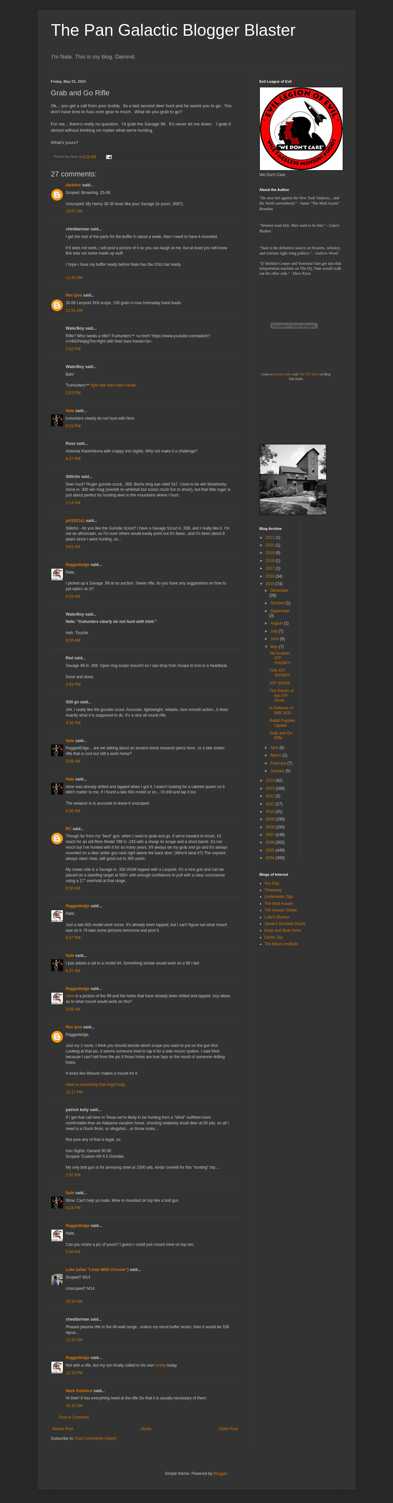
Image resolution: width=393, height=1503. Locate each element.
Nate (70, 410)
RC (69, 828)
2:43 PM (73, 684)
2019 (270, 552)
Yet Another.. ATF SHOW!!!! (280, 658)
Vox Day (272, 883)
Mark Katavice (79, 1390)
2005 (270, 850)
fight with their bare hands (113, 385)
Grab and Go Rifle (280, 735)
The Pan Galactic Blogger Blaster (173, 30)
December (279, 590)
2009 (270, 819)
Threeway (273, 890)
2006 (270, 842)
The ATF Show (309, 374)
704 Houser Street (281, 910)
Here (70, 996)
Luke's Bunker (277, 917)
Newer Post (63, 1429)
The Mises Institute (281, 944)
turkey (160, 1365)
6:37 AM (73, 970)
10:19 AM (74, 1301)
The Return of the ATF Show (281, 695)
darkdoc (73, 185)
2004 (270, 858)
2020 (270, 545)
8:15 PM (73, 426)
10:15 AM (74, 1405)
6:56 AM (73, 888)
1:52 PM (73, 1175)
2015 (270, 584)
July (274, 631)
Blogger (220, 1473)
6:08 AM (73, 811)
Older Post (228, 1429)
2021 (270, 537)
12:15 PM (74, 1373)
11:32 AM (74, 1340)
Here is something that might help (95, 1084)
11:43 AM (74, 277)
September (280, 611)
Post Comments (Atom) (96, 1438)
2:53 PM (73, 393)
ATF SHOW (279, 683)
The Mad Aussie (279, 903)
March (276, 755)
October (277, 603)
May (274, 646)
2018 (270, 560)
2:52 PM (73, 349)
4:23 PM (73, 1207)
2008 (270, 827)
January (277, 771)
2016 (270, 576)
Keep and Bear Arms (283, 930)
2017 (270, 568)
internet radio (283, 374)
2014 (270, 780)
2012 (270, 796)
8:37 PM (73, 458)
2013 (270, 788)
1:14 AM (73, 502)
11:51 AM (74, 310)
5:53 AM (73, 596)
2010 (270, 811)
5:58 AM (73, 761)
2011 (270, 804)
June (275, 638)
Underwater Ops (279, 896)
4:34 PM (73, 723)
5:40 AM (73, 1251)
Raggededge (78, 564)
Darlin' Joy (274, 937)
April (274, 747)
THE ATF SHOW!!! (279, 673)
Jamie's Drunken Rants (285, 923)
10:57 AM (74, 211)
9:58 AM (73, 1009)
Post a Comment (74, 1417)
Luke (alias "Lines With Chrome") (97, 1269)
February (278, 763)
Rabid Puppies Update (282, 723)
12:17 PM (74, 1092)
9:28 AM (73, 640)
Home (146, 1429)
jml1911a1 (75, 520)
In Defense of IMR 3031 (281, 710)
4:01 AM (73, 546)
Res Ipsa (74, 295)
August (277, 623)
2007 (270, 834)
